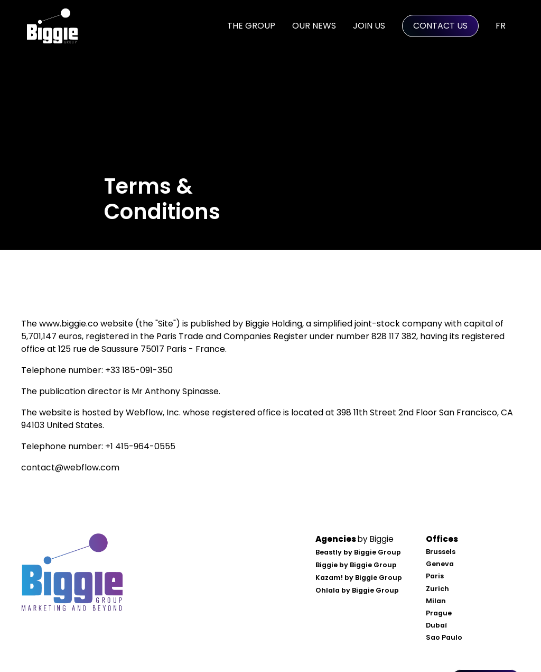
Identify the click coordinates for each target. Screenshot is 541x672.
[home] (52, 25)
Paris (435, 575)
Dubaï (436, 625)
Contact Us (440, 26)
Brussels (440, 551)
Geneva (440, 563)
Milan (436, 600)
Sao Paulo (444, 637)
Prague (439, 613)
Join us (369, 26)
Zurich (437, 588)
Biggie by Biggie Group (356, 564)
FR (501, 26)
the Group (251, 26)
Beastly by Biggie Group (358, 552)
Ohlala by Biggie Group (357, 590)
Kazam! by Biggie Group (358, 577)
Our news (314, 26)
